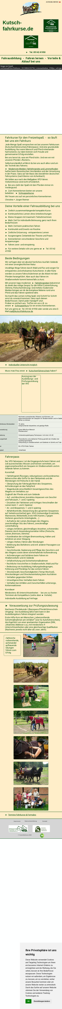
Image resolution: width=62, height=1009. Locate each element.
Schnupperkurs (22, 305)
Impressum (17, 821)
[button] (53, 2)
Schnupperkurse (26, 193)
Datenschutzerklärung (31, 821)
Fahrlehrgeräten (42, 283)
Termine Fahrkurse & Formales (22, 815)
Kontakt (44, 821)
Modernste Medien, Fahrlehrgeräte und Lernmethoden (33, 169)
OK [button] (28, 1001)
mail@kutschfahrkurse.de (21, 311)
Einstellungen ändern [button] (42, 1001)
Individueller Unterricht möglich (23, 365)
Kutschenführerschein (39, 371)
